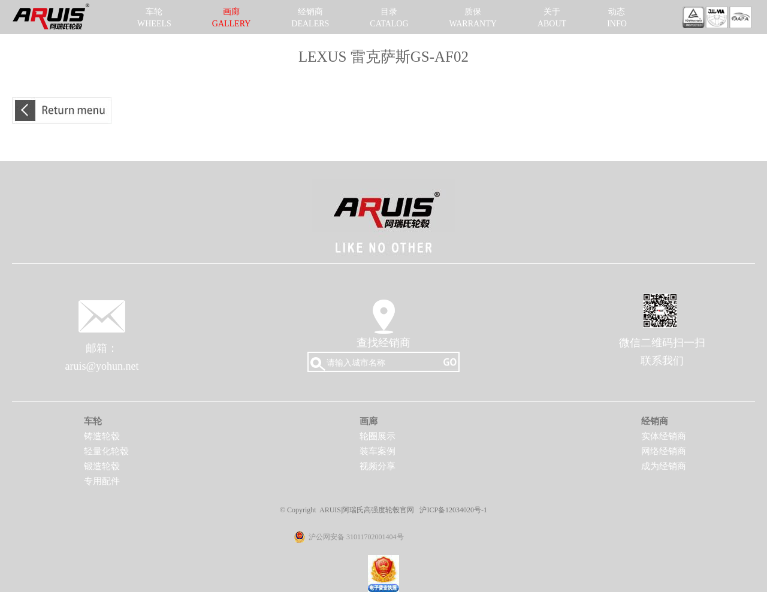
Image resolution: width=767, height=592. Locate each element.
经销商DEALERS (310, 17)
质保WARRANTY (473, 17)
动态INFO (617, 17)
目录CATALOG (389, 17)
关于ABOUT (551, 17)
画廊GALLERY (231, 17)
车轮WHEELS (154, 17)
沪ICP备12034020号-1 (453, 510)
